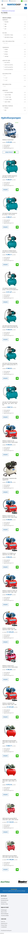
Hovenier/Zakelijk (5, 915)
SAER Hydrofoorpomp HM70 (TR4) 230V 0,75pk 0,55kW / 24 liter (9, 742)
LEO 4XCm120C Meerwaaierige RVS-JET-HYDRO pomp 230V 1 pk (10, 326)
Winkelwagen (4, 910)
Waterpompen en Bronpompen (8, 10)
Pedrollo (15, 22)
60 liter (15, 54)
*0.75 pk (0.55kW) (15, 92)
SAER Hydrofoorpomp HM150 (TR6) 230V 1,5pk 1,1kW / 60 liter (10, 819)
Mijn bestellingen (4, 913)
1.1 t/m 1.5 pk (15, 97)
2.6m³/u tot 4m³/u (15, 65)
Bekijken (5, 189)
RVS (15, 110)
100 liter (15, 56)
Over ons (3, 921)
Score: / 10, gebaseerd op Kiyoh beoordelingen (14, 890)
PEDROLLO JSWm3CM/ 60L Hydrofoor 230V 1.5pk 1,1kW (9, 629)
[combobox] (12, 8)
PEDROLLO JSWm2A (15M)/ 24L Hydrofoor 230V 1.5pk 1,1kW (9, 591)
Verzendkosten (4, 898)
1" (15, 75)
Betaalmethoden (4, 900)
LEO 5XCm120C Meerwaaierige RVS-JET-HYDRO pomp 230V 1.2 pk (9, 365)
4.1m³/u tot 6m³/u (15, 67)
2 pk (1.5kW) (15, 102)
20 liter (15, 49)
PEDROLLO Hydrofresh (7, 139)
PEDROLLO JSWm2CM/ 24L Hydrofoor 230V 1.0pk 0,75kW (9, 516)
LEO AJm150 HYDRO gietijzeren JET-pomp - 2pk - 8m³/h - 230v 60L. (10, 403)
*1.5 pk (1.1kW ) (15, 99)
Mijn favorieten (13, 0)
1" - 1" (15, 43)
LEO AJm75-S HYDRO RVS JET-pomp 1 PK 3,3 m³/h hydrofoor (9, 251)
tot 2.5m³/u (15, 62)
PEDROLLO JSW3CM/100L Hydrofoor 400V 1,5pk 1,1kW (9, 703)
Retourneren (3, 902)
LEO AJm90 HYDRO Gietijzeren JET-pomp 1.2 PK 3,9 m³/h (9, 214)
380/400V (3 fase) (15, 37)
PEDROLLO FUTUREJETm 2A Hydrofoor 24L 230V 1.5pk (9, 554)
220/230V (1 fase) (15, 35)
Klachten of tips (4, 904)
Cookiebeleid (4, 927)
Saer (15, 24)
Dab (15, 26)
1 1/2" (15, 80)
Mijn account (5, 0)
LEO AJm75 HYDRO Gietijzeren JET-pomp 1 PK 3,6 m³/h (9, 176)
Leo (15, 29)
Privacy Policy (4, 925)
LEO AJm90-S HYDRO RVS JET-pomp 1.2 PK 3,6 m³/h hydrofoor (10, 289)
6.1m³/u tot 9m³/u (15, 69)
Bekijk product (9, 152)
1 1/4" (15, 78)
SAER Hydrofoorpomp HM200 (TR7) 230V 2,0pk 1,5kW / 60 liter (10, 856)
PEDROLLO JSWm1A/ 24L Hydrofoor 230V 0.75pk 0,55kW (10, 441)
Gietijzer (15, 108)
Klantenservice (4, 923)
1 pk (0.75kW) (15, 95)
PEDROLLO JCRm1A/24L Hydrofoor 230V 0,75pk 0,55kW (10, 666)
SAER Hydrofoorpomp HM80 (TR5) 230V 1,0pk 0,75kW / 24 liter (9, 781)
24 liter (15, 52)
